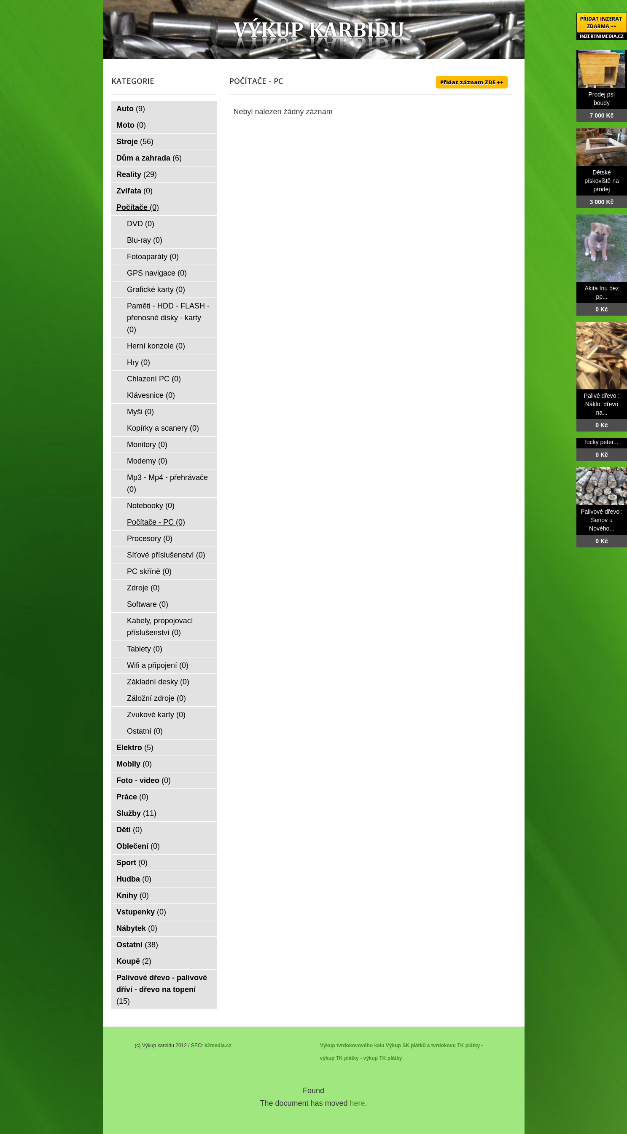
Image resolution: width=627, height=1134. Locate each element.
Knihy (132, 895)
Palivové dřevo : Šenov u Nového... (602, 520)
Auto (130, 109)
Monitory (147, 444)
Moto (131, 125)
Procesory (149, 538)
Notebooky (151, 505)
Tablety (144, 649)
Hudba (133, 879)
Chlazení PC (154, 379)
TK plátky (390, 1058)
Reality (136, 174)
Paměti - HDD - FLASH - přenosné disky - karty (168, 318)
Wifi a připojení (157, 665)
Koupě (133, 961)
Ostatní (145, 731)
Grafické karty (156, 289)
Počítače (137, 207)
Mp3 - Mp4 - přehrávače (167, 483)
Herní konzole (156, 346)
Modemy (147, 461)
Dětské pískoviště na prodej (601, 181)
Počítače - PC (156, 522)
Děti (129, 830)
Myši (140, 411)
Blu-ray (144, 240)
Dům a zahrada (149, 158)
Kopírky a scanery (163, 428)
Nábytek (136, 928)
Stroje (134, 141)
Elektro (134, 747)
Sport (132, 862)
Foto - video (143, 780)
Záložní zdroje (156, 698)
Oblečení (138, 846)
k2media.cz (218, 1045)
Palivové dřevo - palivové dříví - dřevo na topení (161, 989)
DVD (140, 224)
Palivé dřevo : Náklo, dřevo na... (602, 404)
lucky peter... (602, 442)
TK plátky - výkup (357, 1058)
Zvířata (134, 191)
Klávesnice (151, 395)
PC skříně (149, 571)
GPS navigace (157, 273)
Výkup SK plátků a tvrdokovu (421, 1045)
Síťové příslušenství (166, 555)
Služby (136, 813)
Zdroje (143, 588)
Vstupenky (141, 912)
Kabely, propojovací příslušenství (160, 627)
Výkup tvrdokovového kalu (352, 1045)
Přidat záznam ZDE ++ (471, 82)
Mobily (134, 764)
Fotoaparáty (153, 256)
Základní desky (158, 682)
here (357, 1103)
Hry (138, 362)
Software (147, 604)
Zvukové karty (156, 714)
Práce (132, 797)
